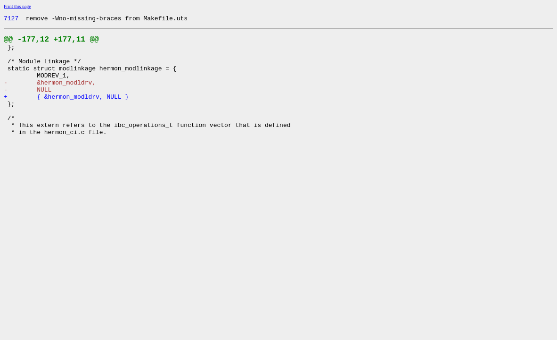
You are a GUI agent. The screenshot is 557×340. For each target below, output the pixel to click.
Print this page (17, 6)
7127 (11, 19)
